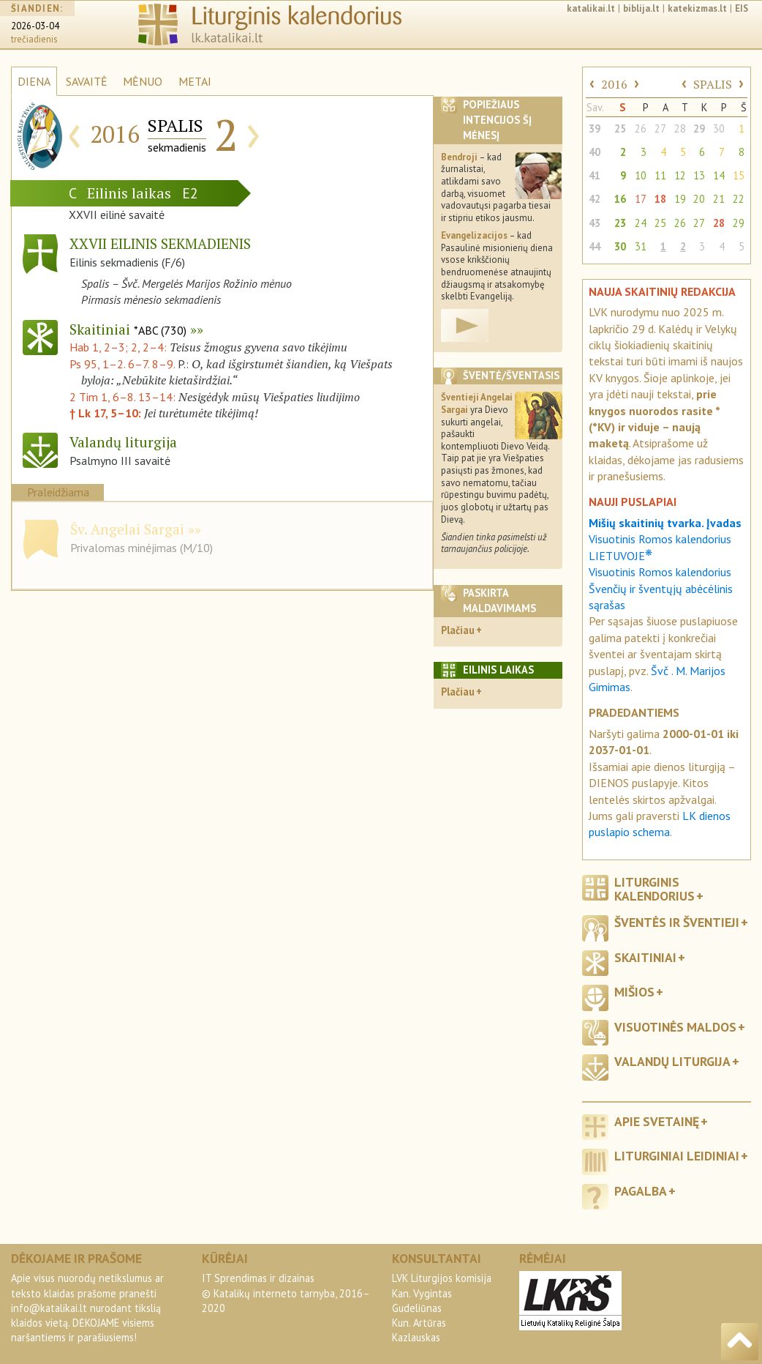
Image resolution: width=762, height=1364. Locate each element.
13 (699, 175)
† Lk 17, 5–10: (106, 413)
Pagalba (640, 1190)
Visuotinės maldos (675, 1026)
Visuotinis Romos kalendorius (660, 571)
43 (594, 223)
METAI (194, 81)
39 (594, 128)
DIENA (34, 81)
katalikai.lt (591, 8)
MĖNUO (142, 81)
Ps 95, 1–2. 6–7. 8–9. (122, 364)
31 (640, 246)
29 (699, 128)
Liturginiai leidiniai (676, 1155)
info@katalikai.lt (49, 1308)
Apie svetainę (656, 1121)
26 (640, 128)
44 (594, 246)
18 (660, 199)
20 (699, 199)
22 (738, 199)
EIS (741, 8)
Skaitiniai (127, 329)
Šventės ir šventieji (676, 922)
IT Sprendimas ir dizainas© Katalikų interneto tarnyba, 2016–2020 (286, 1292)
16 (620, 199)
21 (719, 199)
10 (640, 175)
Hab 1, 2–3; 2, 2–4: (119, 347)
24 (640, 223)
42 (594, 199)
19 (680, 199)
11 (660, 175)
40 (594, 152)
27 (660, 128)
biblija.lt (641, 8)
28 (680, 128)
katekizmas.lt (697, 8)
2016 (614, 84)
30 (719, 128)
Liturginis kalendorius (654, 888)
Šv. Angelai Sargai (127, 529)
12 (680, 175)
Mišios (634, 991)
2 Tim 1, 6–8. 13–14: (123, 397)
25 (620, 128)
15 (738, 175)
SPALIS (712, 84)
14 (719, 175)
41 (594, 175)
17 (640, 199)
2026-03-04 (35, 26)
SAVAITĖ (86, 81)
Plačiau (458, 630)
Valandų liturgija (672, 1061)
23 (620, 223)
